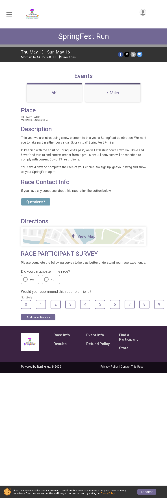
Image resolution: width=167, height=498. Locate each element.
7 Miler (113, 92)
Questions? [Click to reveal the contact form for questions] (35, 202)
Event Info (95, 335)
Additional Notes (37, 317)
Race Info (62, 335)
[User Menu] (143, 12)
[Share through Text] (139, 54)
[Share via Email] (133, 54)
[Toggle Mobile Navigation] (9, 14)
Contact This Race (132, 366)
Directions (68, 57)
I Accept (147, 492)
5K (54, 92)
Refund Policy (98, 344)
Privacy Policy (109, 366)
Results (60, 344)
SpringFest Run (83, 36)
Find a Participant (128, 337)
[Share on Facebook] (120, 54)
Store (124, 348)
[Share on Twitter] (126, 54)
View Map (83, 236)
